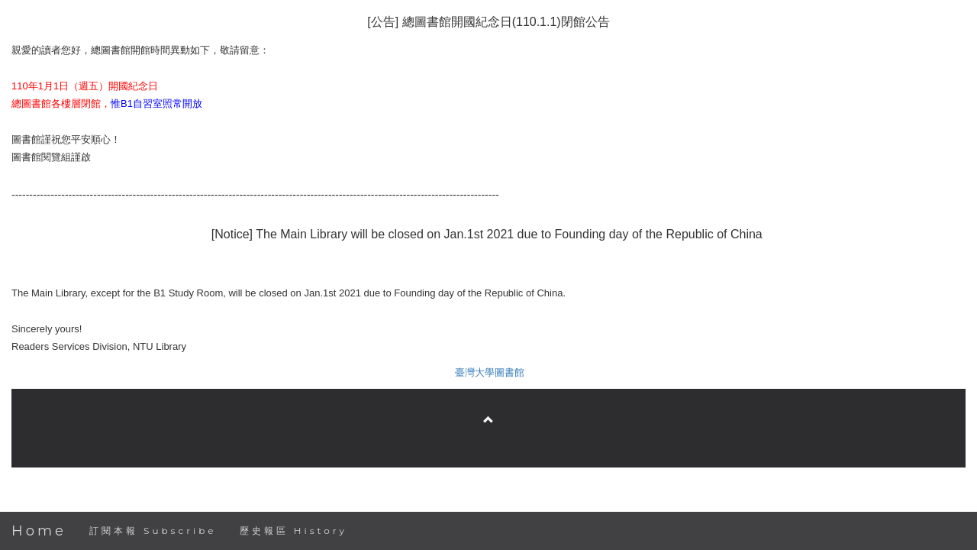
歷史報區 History (293, 530)
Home (38, 530)
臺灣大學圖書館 (489, 372)
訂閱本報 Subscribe (153, 530)
